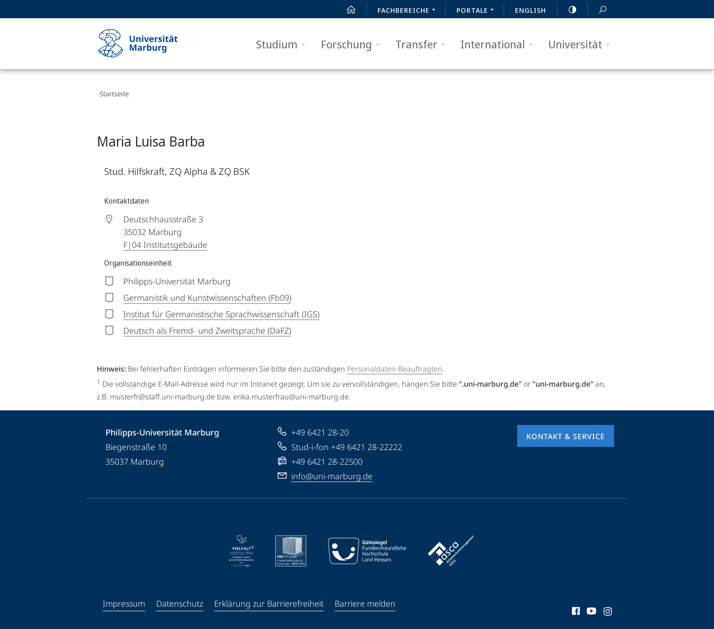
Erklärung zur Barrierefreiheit (269, 597)
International (500, 44)
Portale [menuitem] (478, 10)
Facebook (575, 607)
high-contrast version (567, 10)
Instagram (608, 607)
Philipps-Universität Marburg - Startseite (146, 44)
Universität (582, 44)
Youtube (590, 607)
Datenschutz (179, 597)
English (530, 10)
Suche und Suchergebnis (597, 10)
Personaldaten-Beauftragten (394, 363)
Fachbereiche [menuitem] (409, 10)
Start (346, 10)
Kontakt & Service (565, 431)
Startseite (111, 91)
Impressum (124, 597)
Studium (283, 44)
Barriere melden (365, 597)
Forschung (353, 44)
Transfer (423, 44)
